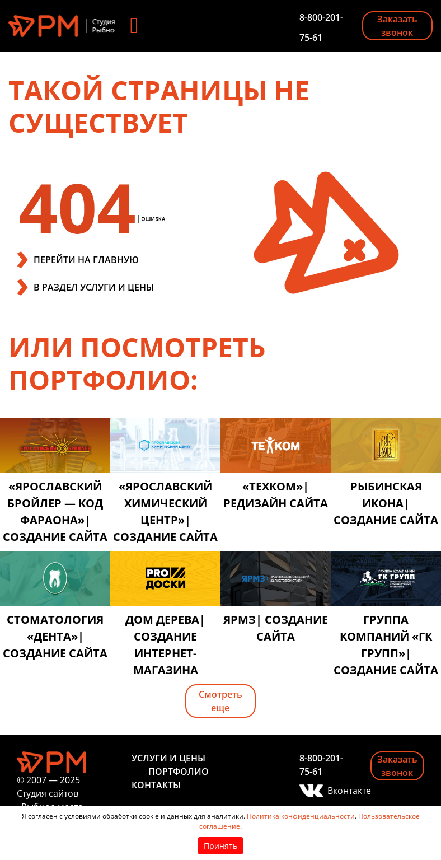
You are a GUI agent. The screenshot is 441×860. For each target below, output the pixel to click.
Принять (220, 845)
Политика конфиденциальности (301, 816)
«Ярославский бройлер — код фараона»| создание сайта (55, 511)
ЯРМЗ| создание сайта (275, 628)
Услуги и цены (168, 758)
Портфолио (178, 771)
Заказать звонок (397, 26)
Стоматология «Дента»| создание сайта (55, 636)
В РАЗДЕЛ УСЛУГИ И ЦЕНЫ (94, 287)
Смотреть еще (220, 701)
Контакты (156, 785)
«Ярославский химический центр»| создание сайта (165, 511)
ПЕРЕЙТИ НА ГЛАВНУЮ (86, 260)
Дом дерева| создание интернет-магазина (165, 644)
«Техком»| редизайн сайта (275, 495)
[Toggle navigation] (134, 26)
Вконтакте (340, 790)
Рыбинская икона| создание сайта (386, 503)
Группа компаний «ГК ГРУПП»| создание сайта (386, 644)
